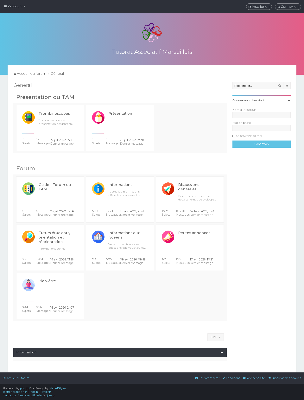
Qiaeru (50, 395)
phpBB (25, 388)
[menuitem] (288, 6)
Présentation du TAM (45, 97)
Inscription (259, 100)
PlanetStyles (57, 388)
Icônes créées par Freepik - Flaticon (27, 392)
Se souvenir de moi (249, 136)
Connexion (240, 100)
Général (22, 85)
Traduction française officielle (22, 395)
